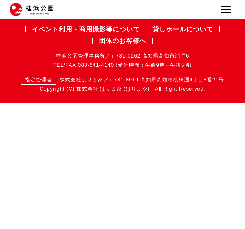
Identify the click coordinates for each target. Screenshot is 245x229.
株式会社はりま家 (62, 80)
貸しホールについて (182, 29)
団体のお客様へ (122, 40)
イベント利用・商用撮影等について (86, 29)
